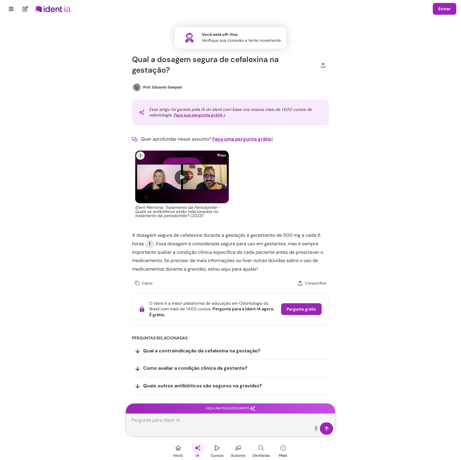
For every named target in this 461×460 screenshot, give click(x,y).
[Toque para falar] (316, 428)
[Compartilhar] (323, 65)
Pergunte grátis (301, 309)
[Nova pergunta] (25, 9)
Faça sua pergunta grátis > (199, 115)
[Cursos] (217, 450)
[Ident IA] (197, 450)
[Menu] (11, 9)
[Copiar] (143, 283)
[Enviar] (326, 428)
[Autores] (238, 450)
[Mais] (283, 450)
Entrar (444, 8)
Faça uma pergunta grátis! (242, 139)
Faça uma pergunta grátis (230, 408)
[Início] (178, 450)
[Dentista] (261, 450)
